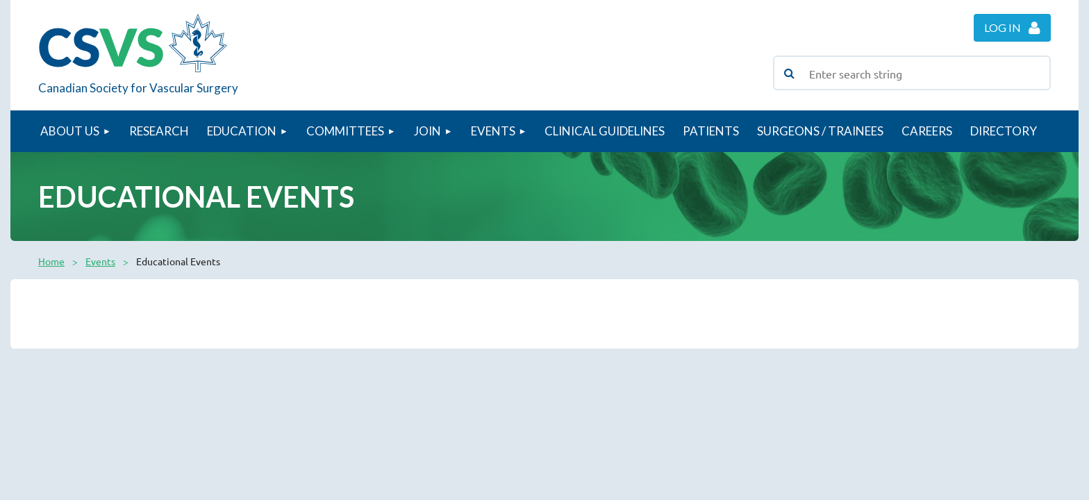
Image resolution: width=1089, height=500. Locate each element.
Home (51, 261)
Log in (1002, 27)
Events (100, 261)
